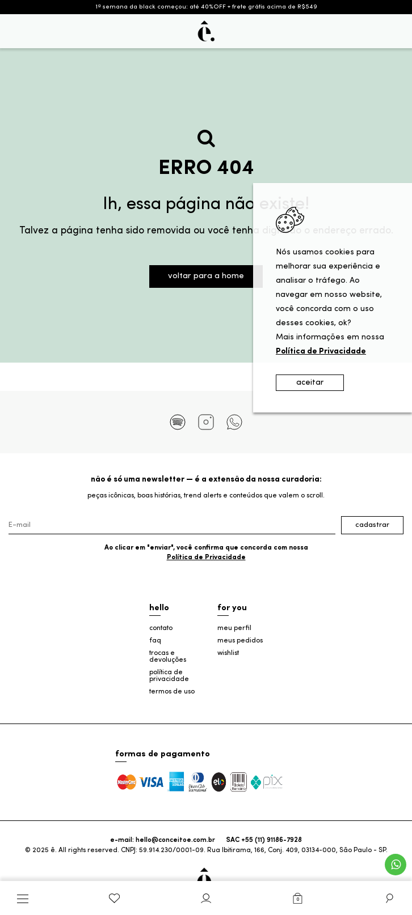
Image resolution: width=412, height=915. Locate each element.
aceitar (309, 382)
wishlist (228, 653)
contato (161, 628)
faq (155, 640)
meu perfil (234, 628)
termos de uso (172, 691)
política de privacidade (169, 676)
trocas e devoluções (167, 656)
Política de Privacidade (206, 557)
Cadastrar (372, 525)
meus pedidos (240, 640)
